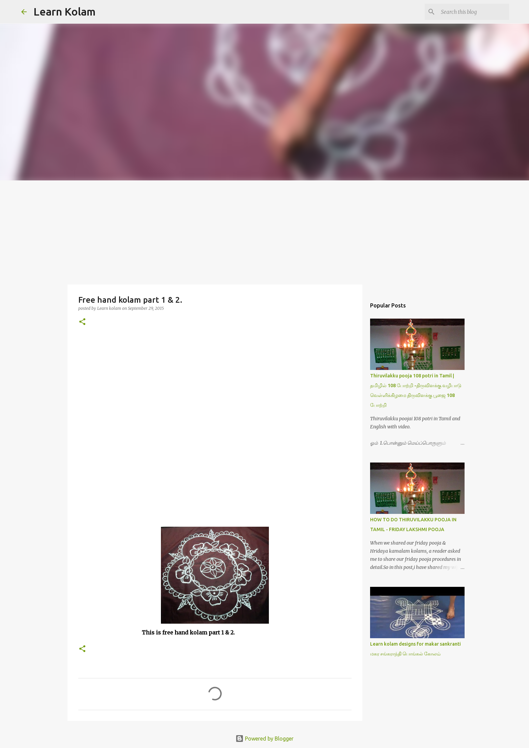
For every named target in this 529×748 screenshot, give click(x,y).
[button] (82, 322)
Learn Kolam (64, 11)
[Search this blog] (473, 12)
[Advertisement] (264, 231)
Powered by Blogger (264, 738)
